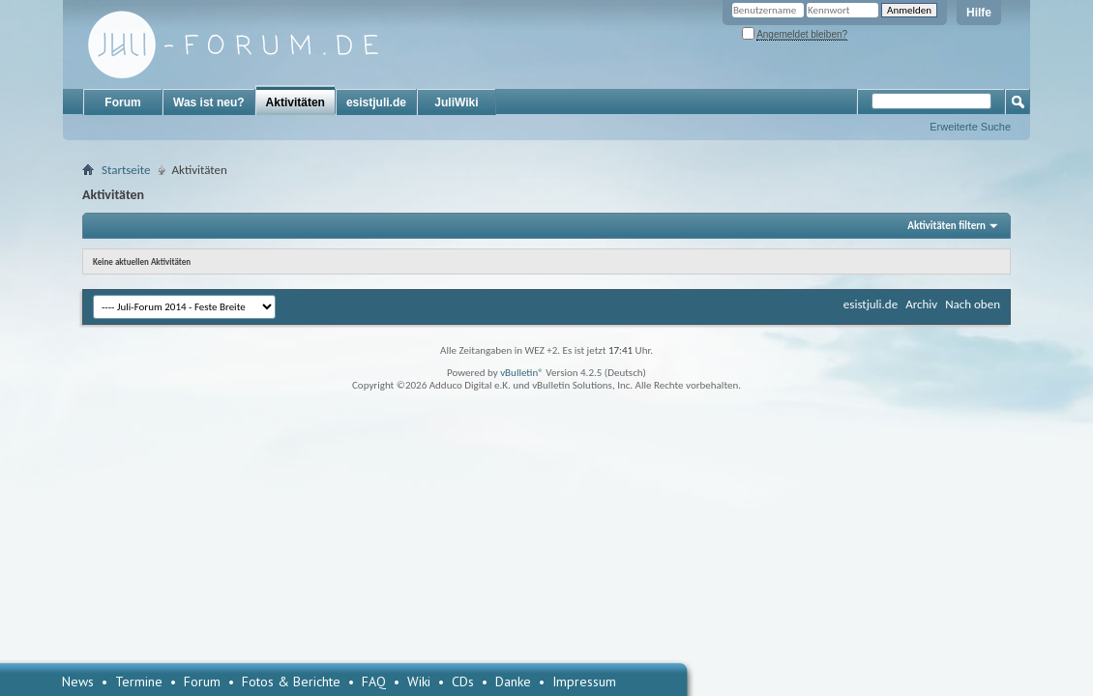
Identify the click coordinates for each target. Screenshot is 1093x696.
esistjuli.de (376, 102)
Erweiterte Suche (970, 126)
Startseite (126, 169)
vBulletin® (522, 372)
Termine (138, 681)
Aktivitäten (295, 102)
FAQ (374, 681)
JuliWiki (456, 102)
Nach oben (972, 304)
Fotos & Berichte (291, 681)
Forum (122, 102)
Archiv (921, 304)
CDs (463, 681)
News (78, 681)
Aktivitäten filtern (946, 225)
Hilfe (978, 12)
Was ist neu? (209, 102)
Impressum (584, 681)
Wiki (418, 681)
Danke (513, 681)
